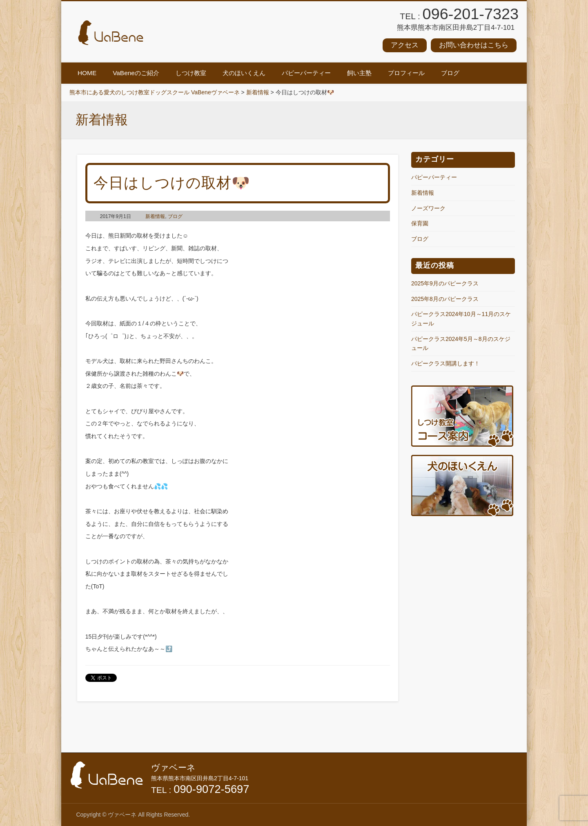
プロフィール (406, 72)
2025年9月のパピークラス (445, 283)
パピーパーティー (306, 72)
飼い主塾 (359, 72)
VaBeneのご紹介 (136, 72)
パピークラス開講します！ (445, 363)
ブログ (450, 72)
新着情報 (155, 216)
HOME (87, 72)
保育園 (419, 223)
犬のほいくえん (244, 72)
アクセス (405, 45)
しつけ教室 (191, 72)
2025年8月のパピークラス (445, 299)
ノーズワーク (428, 208)
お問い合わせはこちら (473, 45)
